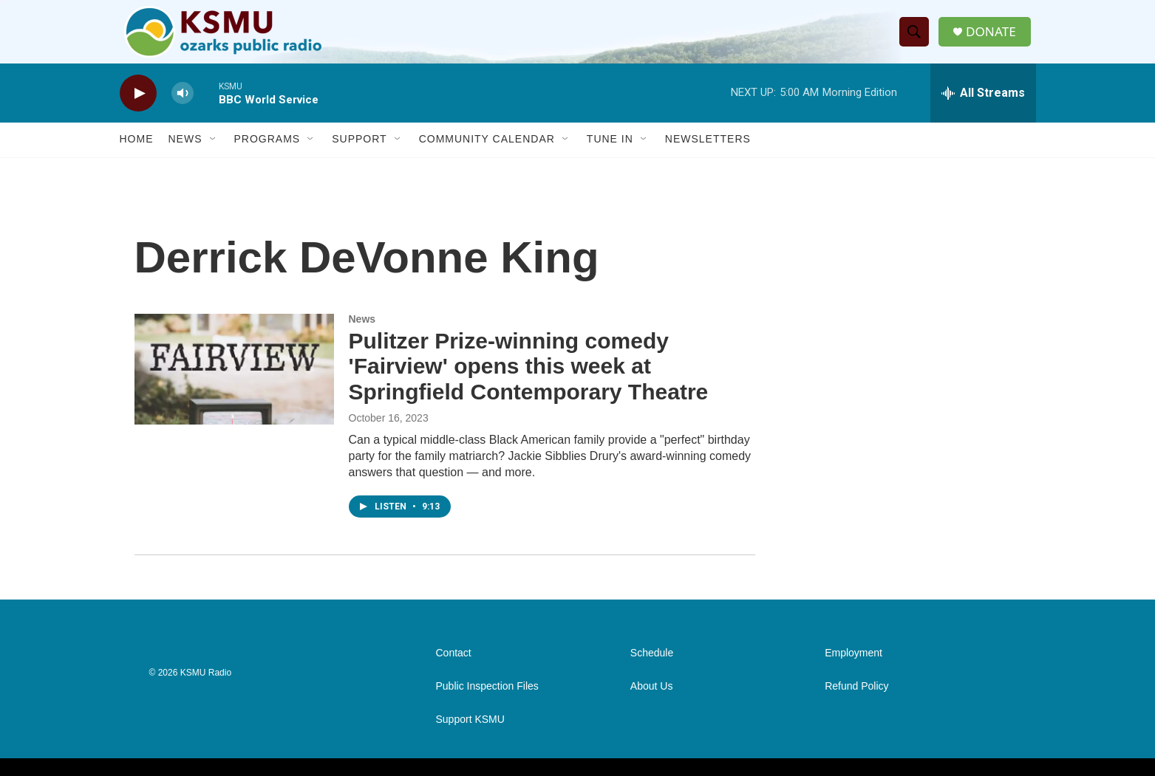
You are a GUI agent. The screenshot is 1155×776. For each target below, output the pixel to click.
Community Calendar (487, 153)
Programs (267, 153)
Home (137, 153)
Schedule (651, 667)
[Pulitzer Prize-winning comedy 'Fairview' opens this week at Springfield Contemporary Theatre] (234, 383)
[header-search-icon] (916, 39)
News (185, 153)
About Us (651, 700)
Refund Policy (856, 700)
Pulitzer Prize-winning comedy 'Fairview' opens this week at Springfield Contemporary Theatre (529, 381)
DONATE (994, 39)
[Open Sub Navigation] (213, 153)
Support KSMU (470, 733)
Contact (453, 667)
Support (359, 153)
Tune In (610, 153)
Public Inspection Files (487, 700)
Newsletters (708, 153)
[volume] (182, 107)
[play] (138, 107)
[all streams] (983, 107)
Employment (853, 667)
